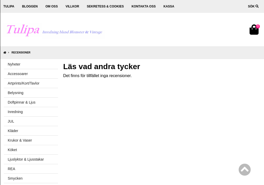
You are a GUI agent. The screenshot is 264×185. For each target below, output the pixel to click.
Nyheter (14, 64)
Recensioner (21, 52)
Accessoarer (18, 74)
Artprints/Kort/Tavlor (23, 83)
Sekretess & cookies (105, 6)
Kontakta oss (143, 6)
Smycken (15, 178)
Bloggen (30, 6)
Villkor (72, 6)
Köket (12, 150)
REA (11, 169)
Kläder (13, 131)
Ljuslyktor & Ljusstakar (26, 159)
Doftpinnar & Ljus (21, 102)
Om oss (51, 6)
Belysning (15, 93)
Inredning (15, 112)
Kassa (168, 6)
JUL (11, 121)
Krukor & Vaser (20, 140)
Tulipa (8, 6)
